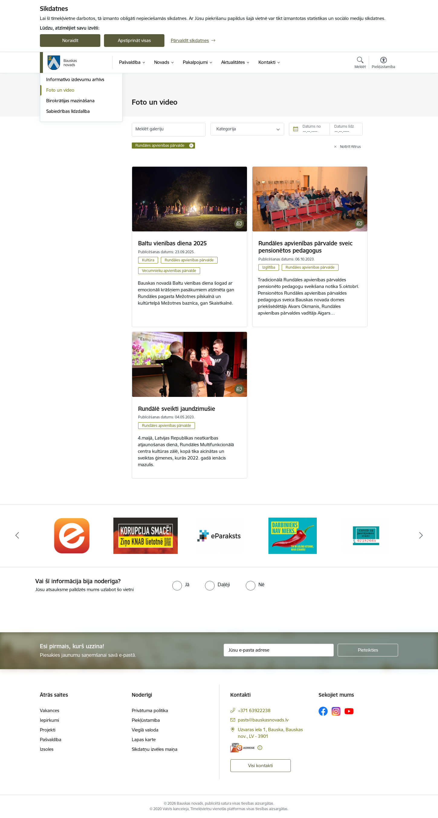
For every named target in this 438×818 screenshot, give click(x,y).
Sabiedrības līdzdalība (68, 176)
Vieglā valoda (145, 730)
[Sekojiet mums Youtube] (349, 711)
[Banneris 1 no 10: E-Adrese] (72, 535)
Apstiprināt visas (134, 40)
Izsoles (47, 749)
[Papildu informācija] (260, 747)
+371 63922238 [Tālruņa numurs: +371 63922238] (254, 710)
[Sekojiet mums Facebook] (323, 711)
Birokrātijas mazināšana (70, 166)
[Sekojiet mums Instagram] (336, 711)
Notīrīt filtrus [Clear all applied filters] (350, 146)
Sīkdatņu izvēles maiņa (154, 749)
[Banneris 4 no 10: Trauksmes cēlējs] (292, 535)
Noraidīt (70, 40)
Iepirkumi (49, 720)
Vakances (49, 710)
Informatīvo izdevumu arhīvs (75, 145)
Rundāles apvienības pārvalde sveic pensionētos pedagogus (305, 247)
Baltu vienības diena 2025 (172, 243)
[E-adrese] (242, 748)
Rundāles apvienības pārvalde (189, 260)
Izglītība (268, 267)
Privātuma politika (150, 710)
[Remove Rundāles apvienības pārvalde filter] (191, 145)
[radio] (180, 584)
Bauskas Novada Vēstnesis (73, 134)
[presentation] (50, 610)
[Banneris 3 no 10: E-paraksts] (219, 535)
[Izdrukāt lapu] (383, 99)
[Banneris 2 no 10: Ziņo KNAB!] (145, 535)
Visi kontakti (260, 765)
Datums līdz (344, 126)
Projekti (47, 730)
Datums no (312, 126)
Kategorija (226, 129)
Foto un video (60, 155)
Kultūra (148, 260)
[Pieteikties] (368, 650)
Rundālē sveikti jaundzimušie (176, 408)
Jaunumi (54, 123)
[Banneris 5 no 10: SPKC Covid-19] (366, 535)
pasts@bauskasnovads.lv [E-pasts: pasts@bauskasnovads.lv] (263, 720)
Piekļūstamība (146, 720)
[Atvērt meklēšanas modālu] (360, 63)
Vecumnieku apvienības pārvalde (169, 270)
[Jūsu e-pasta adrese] (279, 650)
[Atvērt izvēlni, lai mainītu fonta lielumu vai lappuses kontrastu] (383, 63)
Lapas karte (144, 739)
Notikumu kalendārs (66, 113)
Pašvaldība (50, 739)
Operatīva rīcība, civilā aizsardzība (80, 103)
